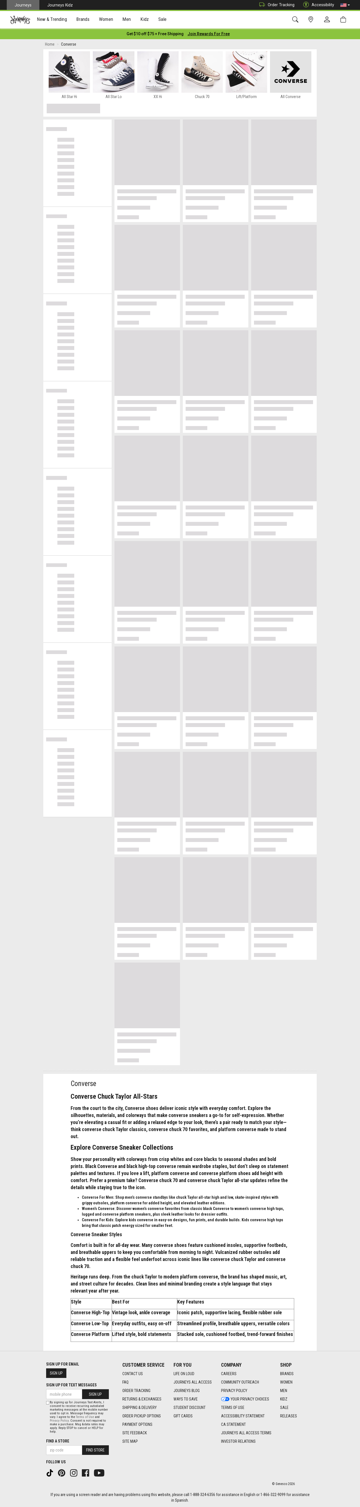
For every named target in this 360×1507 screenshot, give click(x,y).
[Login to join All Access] (155, 34)
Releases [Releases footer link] (288, 1416)
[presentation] (52, 19)
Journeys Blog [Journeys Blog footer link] (187, 1390)
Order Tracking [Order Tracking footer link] (136, 1390)
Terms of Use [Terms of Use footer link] (232, 1407)
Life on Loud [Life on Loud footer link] (184, 1373)
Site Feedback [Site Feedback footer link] (134, 1433)
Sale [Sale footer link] (284, 1407)
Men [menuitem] (126, 20)
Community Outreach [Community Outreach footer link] (240, 1382)
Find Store (95, 1450)
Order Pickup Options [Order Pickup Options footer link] (141, 1416)
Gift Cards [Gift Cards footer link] (183, 1416)
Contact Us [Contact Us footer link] (132, 1373)
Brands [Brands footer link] (287, 1373)
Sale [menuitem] (162, 20)
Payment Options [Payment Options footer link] (137, 1424)
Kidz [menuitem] (144, 20)
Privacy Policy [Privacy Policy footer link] (234, 1390)
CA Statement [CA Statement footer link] (233, 1424)
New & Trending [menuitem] (52, 20)
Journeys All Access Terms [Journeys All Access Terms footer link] (246, 1433)
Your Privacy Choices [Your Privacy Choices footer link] (245, 1399)
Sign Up (56, 1373)
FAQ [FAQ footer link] (125, 1382)
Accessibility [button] (317, 5)
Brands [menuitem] (82, 20)
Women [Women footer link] (286, 1382)
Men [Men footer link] (283, 1390)
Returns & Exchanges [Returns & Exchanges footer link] (141, 1399)
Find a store (57, 1441)
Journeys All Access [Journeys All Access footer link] (193, 1382)
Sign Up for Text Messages (71, 1385)
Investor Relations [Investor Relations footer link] (238, 1441)
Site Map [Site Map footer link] (130, 1441)
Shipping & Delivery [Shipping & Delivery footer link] (139, 1407)
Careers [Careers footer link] (229, 1373)
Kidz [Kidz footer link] (283, 1399)
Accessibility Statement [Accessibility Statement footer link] (243, 1416)
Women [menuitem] (106, 20)
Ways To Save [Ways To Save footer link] (186, 1399)
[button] (345, 5)
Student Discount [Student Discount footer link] (190, 1407)
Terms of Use (85, 1417)
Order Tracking (275, 5)
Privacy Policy (59, 1420)
